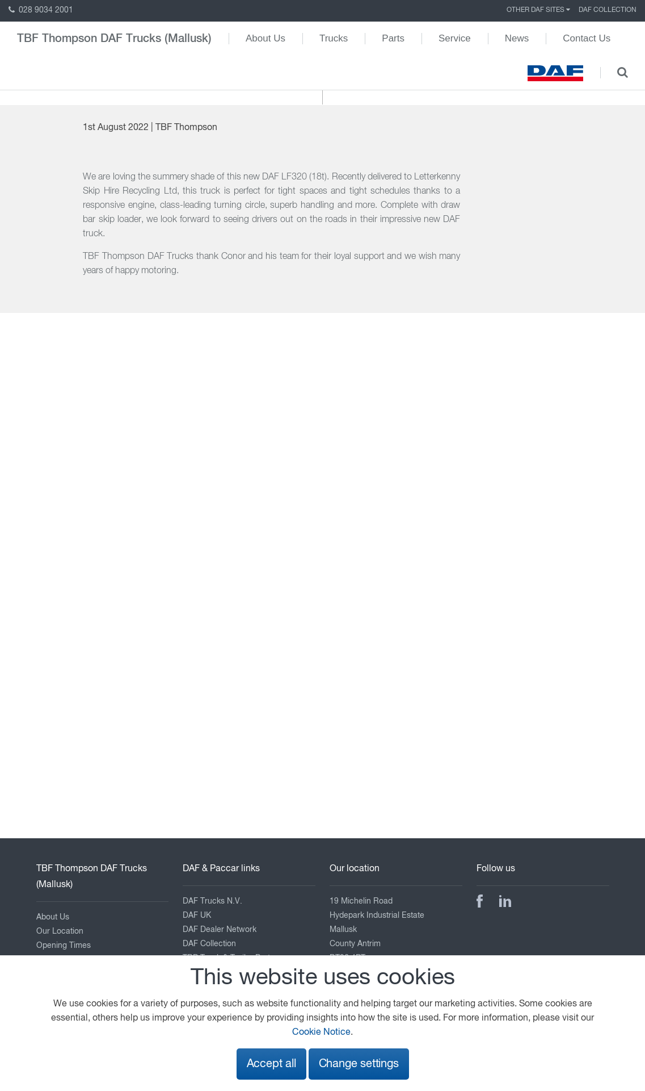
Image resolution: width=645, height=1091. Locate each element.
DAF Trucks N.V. (212, 901)
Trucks (333, 38)
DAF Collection (607, 10)
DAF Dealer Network (219, 930)
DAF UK (197, 915)
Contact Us (586, 38)
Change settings (359, 1064)
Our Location (59, 931)
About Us (265, 38)
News (517, 38)
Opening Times (63, 946)
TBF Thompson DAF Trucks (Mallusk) (114, 38)
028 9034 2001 (41, 10)
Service (455, 38)
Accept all (271, 1064)
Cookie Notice (321, 1032)
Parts (393, 38)
